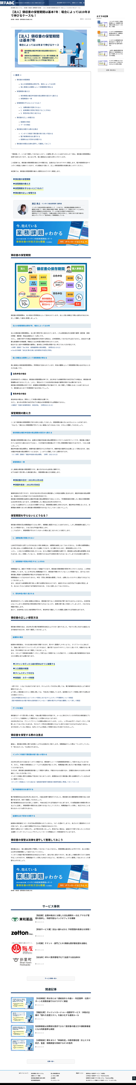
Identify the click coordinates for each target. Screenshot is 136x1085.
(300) (21, 19)
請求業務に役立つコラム (74, 3)
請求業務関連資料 (115, 3)
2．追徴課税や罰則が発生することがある (36, 110)
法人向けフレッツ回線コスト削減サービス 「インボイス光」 (101, 1077)
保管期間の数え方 (23, 91)
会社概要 (53, 1075)
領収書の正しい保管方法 (26, 118)
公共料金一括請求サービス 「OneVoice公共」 (98, 1073)
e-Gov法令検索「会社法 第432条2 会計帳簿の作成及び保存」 (32, 349)
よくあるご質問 (55, 1073)
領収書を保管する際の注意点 (27, 129)
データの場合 (25, 125)
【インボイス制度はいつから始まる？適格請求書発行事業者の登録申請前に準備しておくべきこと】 (45, 780)
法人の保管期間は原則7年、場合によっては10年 (38, 84)
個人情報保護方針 (55, 1071)
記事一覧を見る (111, 70)
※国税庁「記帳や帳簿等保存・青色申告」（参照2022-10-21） (32, 403)
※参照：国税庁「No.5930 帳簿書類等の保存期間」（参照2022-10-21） (36, 346)
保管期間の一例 (26, 99)
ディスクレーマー (55, 1077)
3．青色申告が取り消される (31, 113)
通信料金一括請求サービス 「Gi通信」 (96, 1071)
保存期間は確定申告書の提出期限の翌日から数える (39, 96)
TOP (134, 1078)
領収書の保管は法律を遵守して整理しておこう (34, 144)
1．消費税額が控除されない (31, 107)
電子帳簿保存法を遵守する (30, 137)
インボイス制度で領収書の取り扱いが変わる (37, 134)
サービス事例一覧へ (51, 976)
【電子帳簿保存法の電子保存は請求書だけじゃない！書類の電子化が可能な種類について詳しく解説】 (46, 699)
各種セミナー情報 (88, 3)
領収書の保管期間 (23, 80)
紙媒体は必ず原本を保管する (31, 139)
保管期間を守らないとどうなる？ (29, 103)
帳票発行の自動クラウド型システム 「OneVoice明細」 (100, 1075)
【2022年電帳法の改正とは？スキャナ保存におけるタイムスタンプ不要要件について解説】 (42, 696)
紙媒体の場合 (25, 122)
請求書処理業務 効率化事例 (101, 3)
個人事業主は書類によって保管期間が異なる (37, 87)
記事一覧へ (51, 1059)
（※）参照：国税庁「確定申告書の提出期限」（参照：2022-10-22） (35, 453)
